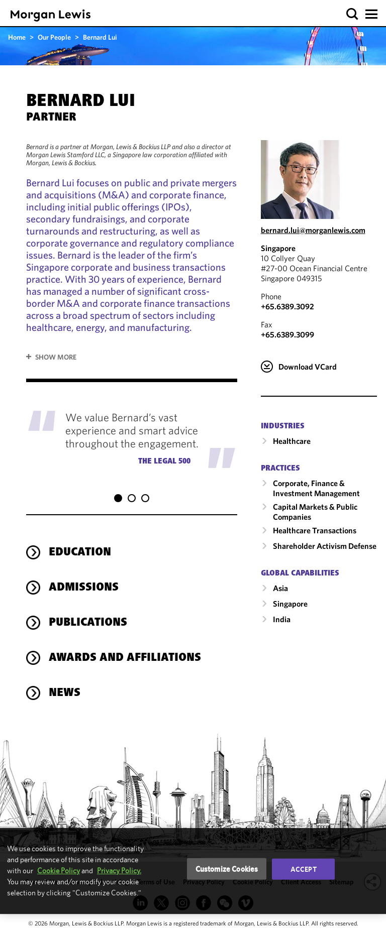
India (282, 619)
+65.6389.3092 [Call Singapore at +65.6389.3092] (287, 306)
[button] (352, 14)
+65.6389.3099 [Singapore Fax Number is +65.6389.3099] (287, 334)
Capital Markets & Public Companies (315, 512)
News (64, 693)
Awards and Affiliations (125, 658)
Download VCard (307, 367)
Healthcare (292, 441)
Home (17, 37)
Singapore (278, 248)
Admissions (84, 588)
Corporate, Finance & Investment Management (316, 488)
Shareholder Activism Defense (324, 546)
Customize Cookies (227, 868)
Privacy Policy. (119, 870)
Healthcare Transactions (314, 530)
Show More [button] (55, 357)
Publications (88, 623)
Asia (280, 588)
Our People (54, 37)
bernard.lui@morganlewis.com (313, 230)
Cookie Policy (58, 870)
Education (80, 553)
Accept (304, 868)
